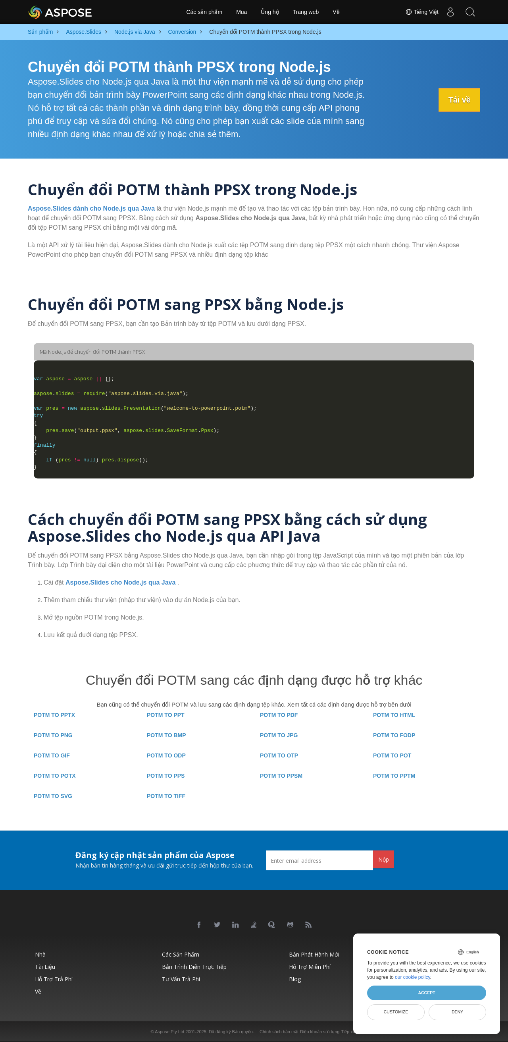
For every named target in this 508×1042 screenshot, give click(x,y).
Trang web (306, 12)
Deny (457, 1011)
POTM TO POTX (55, 776)
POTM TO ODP (166, 755)
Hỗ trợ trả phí (54, 979)
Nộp (383, 859)
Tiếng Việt (422, 11)
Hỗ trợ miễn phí (310, 966)
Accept (426, 992)
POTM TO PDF (279, 715)
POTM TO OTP (279, 755)
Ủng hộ (270, 12)
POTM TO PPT (166, 715)
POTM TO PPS (166, 776)
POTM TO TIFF (166, 796)
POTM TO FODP (394, 735)
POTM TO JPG (279, 735)
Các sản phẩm (204, 12)
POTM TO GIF (52, 755)
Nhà (40, 954)
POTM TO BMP (166, 735)
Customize (396, 1011)
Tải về (459, 99)
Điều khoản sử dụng (319, 1031)
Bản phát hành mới (314, 954)
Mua (241, 12)
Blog (295, 979)
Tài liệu (45, 966)
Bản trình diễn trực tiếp (194, 966)
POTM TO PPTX (54, 715)
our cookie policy (412, 977)
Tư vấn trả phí (181, 979)
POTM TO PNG (53, 735)
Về (336, 12)
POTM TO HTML (394, 715)
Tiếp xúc (349, 1031)
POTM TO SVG (53, 796)
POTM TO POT (392, 755)
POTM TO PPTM (394, 776)
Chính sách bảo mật (279, 1031)
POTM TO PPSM (281, 776)
